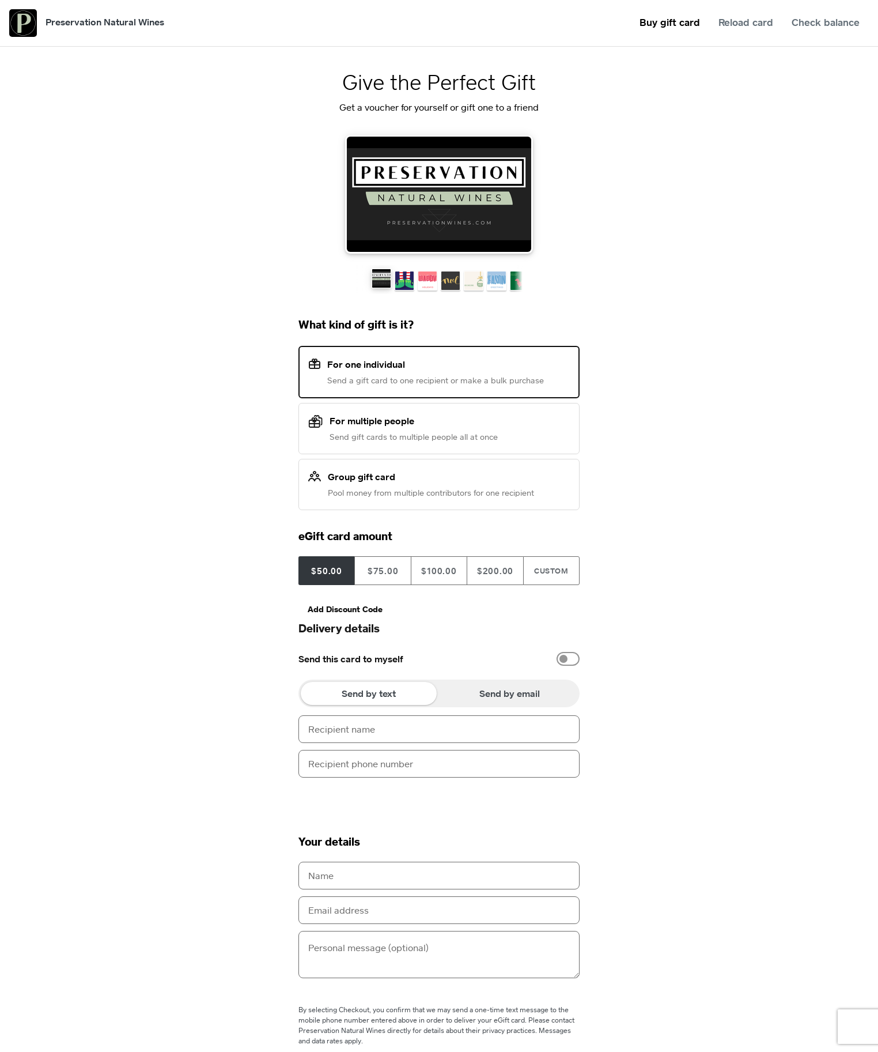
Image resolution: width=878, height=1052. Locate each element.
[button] (381, 278)
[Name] (439, 875)
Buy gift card (669, 22)
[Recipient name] (439, 729)
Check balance (826, 22)
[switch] (568, 659)
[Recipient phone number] (439, 764)
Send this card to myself (350, 659)
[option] (439, 659)
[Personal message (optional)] (439, 954)
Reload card (745, 22)
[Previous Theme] (303, 194)
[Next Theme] (575, 194)
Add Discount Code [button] (345, 609)
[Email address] (439, 910)
